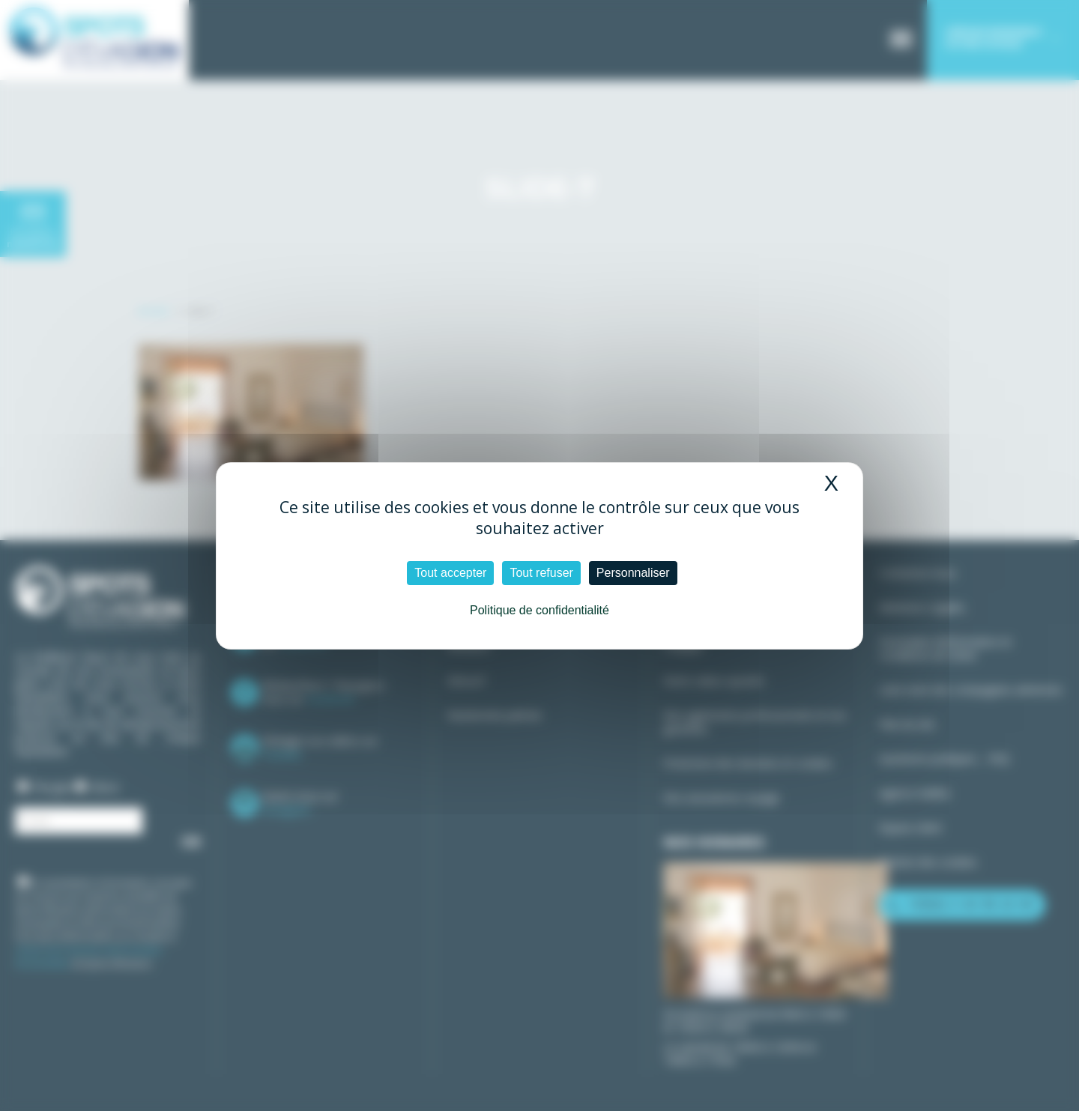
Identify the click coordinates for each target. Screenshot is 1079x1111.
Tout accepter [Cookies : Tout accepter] (450, 572)
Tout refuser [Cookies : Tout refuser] (541, 572)
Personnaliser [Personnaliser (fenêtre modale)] (633, 572)
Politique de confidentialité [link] (539, 610)
